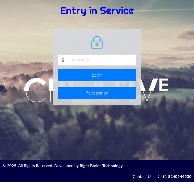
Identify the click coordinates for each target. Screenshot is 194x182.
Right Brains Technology (101, 165)
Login (97, 75)
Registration (97, 93)
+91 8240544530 (173, 176)
